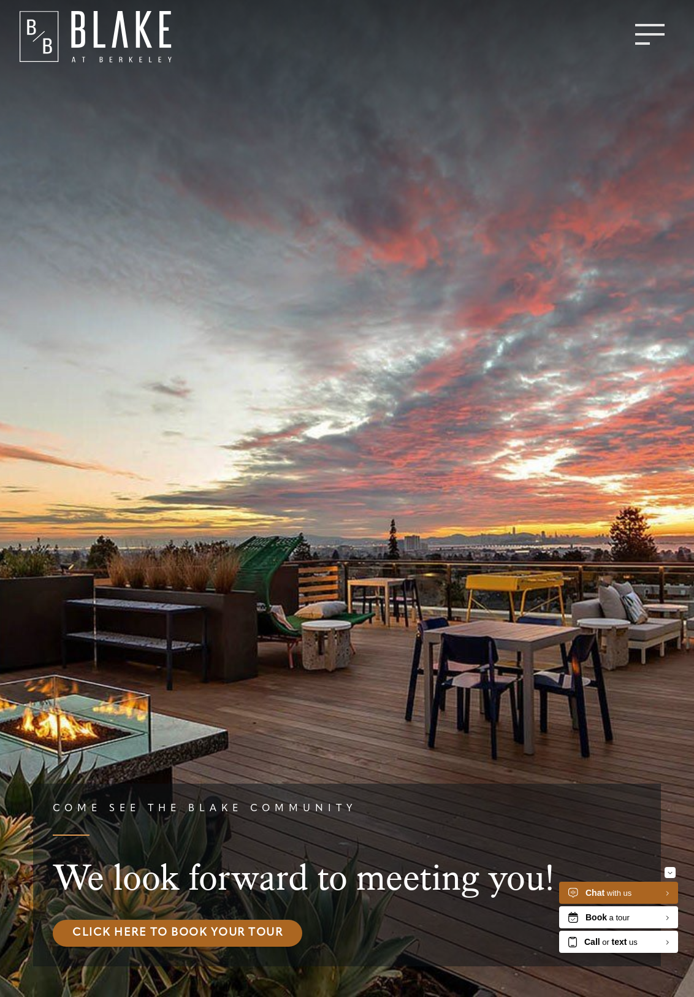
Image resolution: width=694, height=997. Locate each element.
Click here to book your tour (177, 933)
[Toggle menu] (650, 34)
